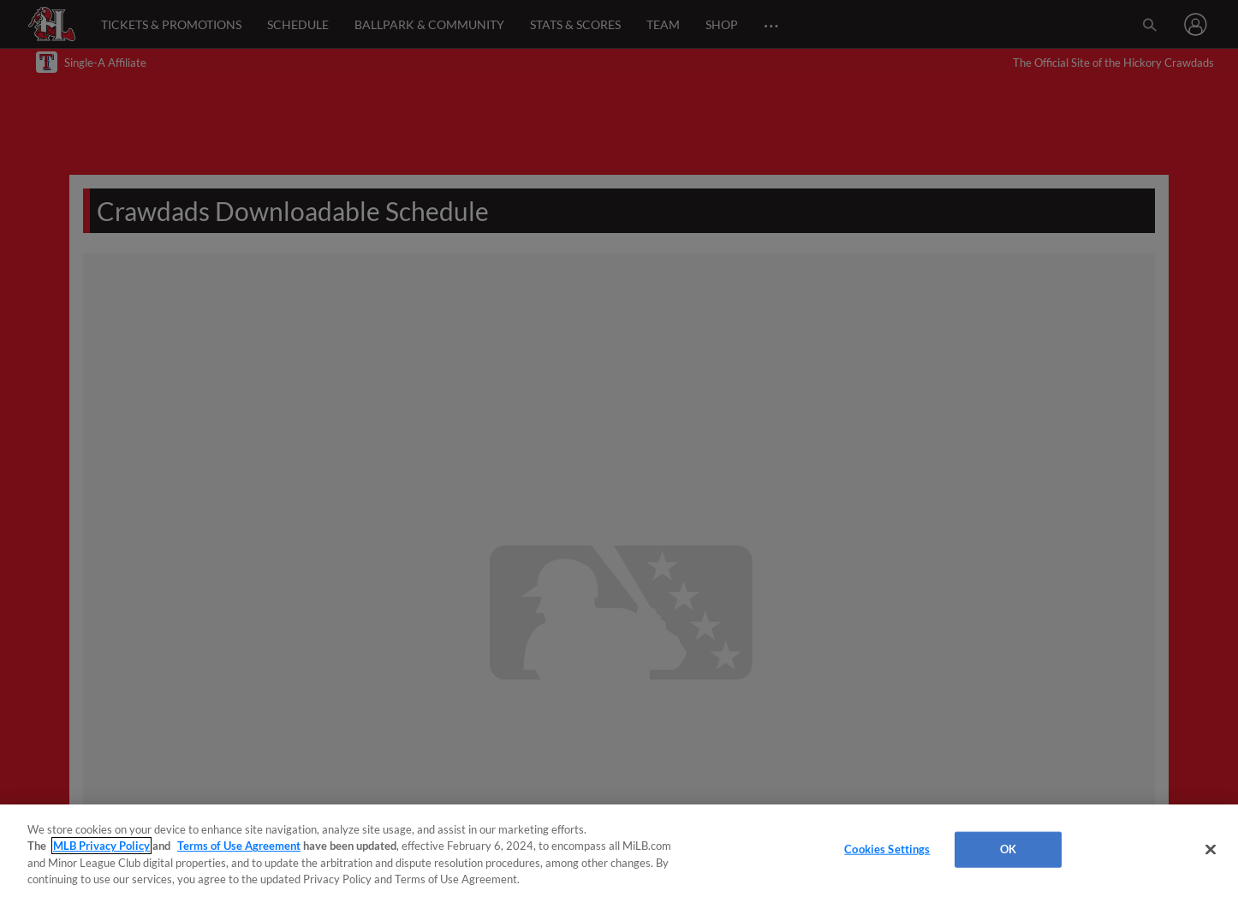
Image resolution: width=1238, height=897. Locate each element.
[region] (619, 850)
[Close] (1210, 849)
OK (1008, 849)
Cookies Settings (887, 849)
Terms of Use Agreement (239, 845)
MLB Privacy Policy (101, 845)
